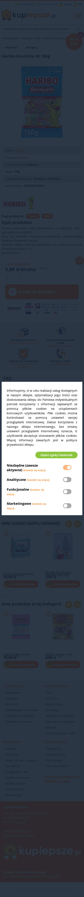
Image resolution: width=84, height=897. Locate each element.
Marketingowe (19, 503)
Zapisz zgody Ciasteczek (56, 455)
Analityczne (17, 480)
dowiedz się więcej (34, 470)
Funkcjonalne (18, 489)
